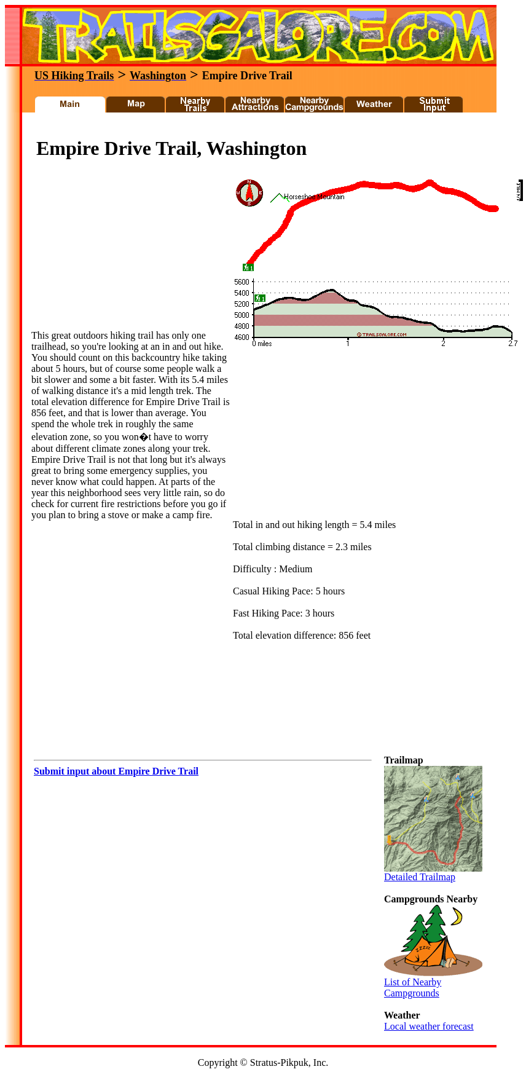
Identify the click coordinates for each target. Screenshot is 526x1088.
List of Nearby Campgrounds (433, 983)
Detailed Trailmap (433, 872)
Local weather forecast (429, 1026)
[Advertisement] (123, 253)
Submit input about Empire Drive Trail (116, 771)
